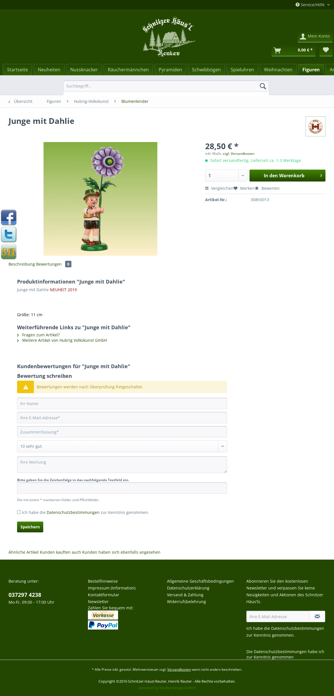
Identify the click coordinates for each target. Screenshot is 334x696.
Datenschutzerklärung (188, 588)
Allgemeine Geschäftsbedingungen (200, 581)
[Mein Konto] (315, 36)
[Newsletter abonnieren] (317, 616)
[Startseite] (17, 69)
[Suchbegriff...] (166, 86)
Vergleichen (219, 188)
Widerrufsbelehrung (186, 601)
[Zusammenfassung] (122, 431)
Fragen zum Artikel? (38, 334)
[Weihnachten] (278, 69)
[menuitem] (166, 88)
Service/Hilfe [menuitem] (311, 4)
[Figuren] (311, 69)
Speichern (30, 527)
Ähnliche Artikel (24, 552)
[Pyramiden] (170, 69)
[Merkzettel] (326, 50)
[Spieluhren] (242, 69)
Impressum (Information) (111, 588)
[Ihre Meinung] (122, 464)
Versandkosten (179, 669)
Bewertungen (53, 264)
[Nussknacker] (84, 69)
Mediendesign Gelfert (178, 687)
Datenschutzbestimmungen (73, 512)
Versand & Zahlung (185, 594)
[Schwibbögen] (206, 69)
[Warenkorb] (293, 50)
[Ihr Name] (122, 403)
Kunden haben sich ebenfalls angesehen (121, 552)
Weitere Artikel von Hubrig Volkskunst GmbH (62, 340)
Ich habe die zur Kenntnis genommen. (85, 512)
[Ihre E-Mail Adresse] (278, 616)
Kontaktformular (103, 594)
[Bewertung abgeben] (122, 446)
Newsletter (98, 601)
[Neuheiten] (49, 69)
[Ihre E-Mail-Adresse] (122, 417)
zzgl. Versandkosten (238, 153)
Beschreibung (22, 264)
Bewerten (267, 188)
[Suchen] (263, 86)
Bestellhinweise (103, 581)
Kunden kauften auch (60, 552)
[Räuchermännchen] (128, 69)
